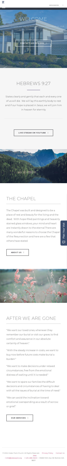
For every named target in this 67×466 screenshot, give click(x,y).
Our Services (19, 418)
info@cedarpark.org (13, 458)
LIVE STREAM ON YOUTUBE (33, 132)
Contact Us (60, 453)
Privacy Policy (47, 453)
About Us (17, 252)
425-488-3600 (30, 458)
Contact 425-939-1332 (33, 43)
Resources (54, 5)
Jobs (34, 455)
